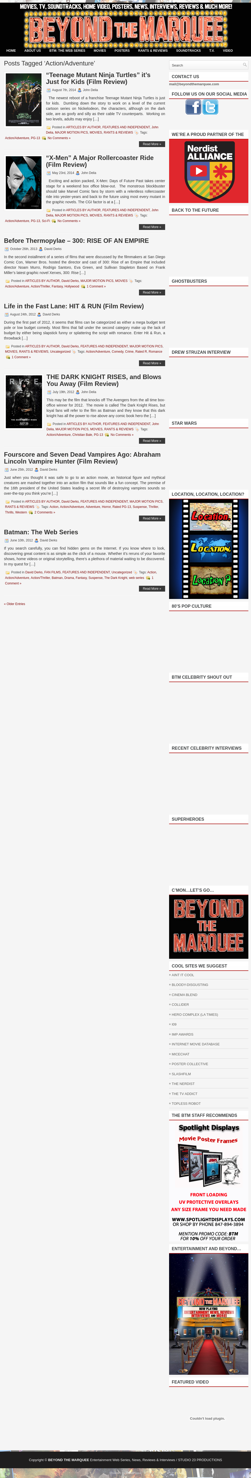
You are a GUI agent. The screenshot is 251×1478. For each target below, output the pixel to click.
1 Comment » (96, 286)
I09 (174, 1024)
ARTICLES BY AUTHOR (83, 127)
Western (21, 512)
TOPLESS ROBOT (186, 1104)
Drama (69, 578)
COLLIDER (180, 1005)
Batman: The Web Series (41, 532)
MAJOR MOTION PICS (71, 132)
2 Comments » (45, 512)
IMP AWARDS (182, 1034)
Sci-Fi (46, 221)
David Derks (70, 281)
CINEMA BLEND (184, 995)
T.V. (212, 51)
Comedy (117, 351)
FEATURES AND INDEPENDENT (126, 127)
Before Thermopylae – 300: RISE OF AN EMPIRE (76, 240)
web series (136, 578)
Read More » (152, 144)
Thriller (153, 507)
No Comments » (59, 138)
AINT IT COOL (183, 975)
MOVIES (100, 51)
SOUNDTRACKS (188, 51)
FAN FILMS (52, 572)
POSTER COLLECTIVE (190, 1064)
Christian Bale (82, 435)
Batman (57, 578)
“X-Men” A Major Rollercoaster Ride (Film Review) (100, 161)
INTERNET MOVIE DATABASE (196, 1044)
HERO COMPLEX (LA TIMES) (195, 1015)
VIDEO (228, 51)
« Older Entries (14, 604)
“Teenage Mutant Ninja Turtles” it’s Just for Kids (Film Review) (98, 78)
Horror (106, 507)
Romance (155, 351)
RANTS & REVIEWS (153, 51)
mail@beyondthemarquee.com (194, 84)
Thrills (9, 512)
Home (11, 51)
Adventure (93, 507)
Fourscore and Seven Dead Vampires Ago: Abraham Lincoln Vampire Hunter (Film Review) (82, 458)
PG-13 (35, 138)
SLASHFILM (181, 1074)
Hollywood (71, 286)
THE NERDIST (183, 1084)
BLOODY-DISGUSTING (190, 985)
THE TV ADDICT (184, 1094)
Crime (129, 351)
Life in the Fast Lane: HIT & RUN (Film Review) (74, 306)
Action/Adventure (17, 138)
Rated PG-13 (122, 507)
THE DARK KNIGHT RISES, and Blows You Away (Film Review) (104, 380)
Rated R (141, 351)
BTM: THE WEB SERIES (67, 51)
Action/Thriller (40, 286)
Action (54, 507)
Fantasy (57, 286)
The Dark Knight (115, 578)
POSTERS (121, 51)
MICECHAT (180, 1054)
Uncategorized (60, 351)
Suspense (140, 507)
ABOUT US (32, 51)
